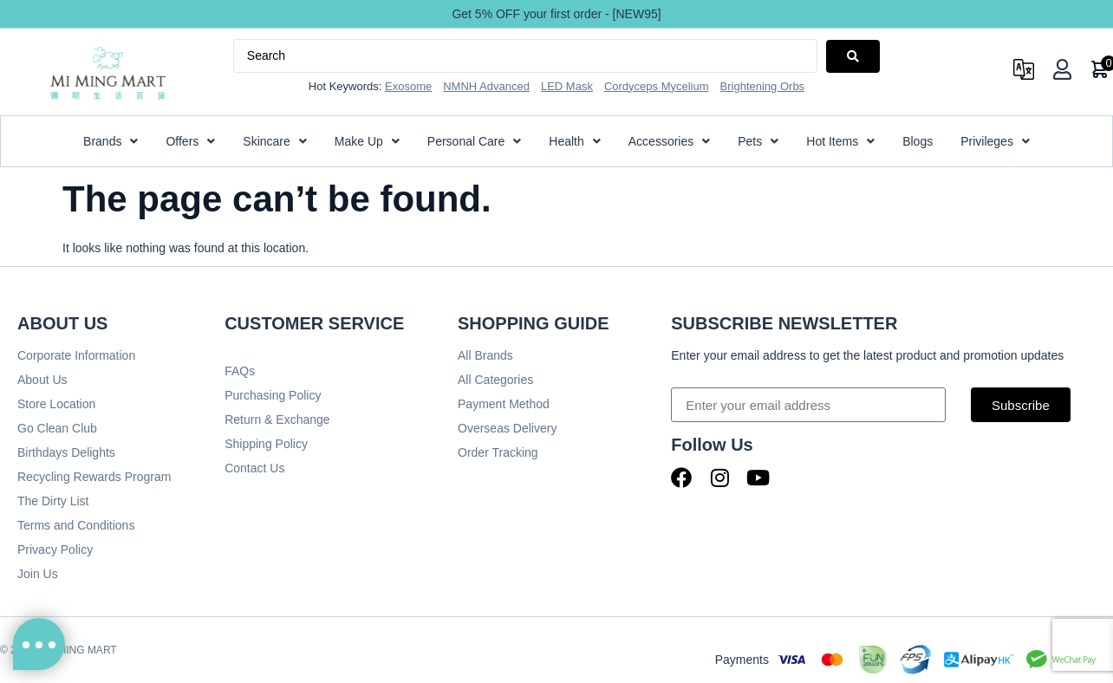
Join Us (37, 574)
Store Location (56, 404)
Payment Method (504, 404)
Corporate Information (76, 355)
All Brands (485, 355)
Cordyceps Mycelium (656, 86)
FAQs (240, 371)
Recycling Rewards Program (94, 477)
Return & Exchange (277, 419)
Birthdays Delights (66, 452)
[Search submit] (853, 56)
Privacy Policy (55, 549)
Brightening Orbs (762, 86)
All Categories (495, 380)
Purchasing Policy (273, 395)
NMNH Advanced (486, 86)
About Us (42, 380)
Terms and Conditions (75, 525)
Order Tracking (498, 452)
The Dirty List (52, 501)
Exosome (408, 86)
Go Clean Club (57, 428)
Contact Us (254, 468)
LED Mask (567, 86)
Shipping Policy (266, 444)
